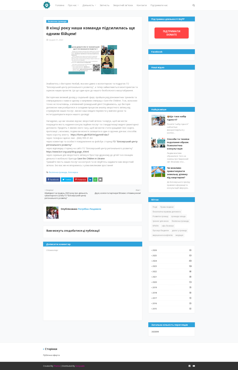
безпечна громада (58, 172)
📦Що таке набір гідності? (176, 118)
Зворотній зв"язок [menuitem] (123, 5)
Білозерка (73, 172)
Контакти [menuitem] (142, 5)
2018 (172, 292)
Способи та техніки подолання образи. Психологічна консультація (178, 144)
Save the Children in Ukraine (91, 158)
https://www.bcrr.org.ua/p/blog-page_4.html (67, 151)
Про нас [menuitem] (72, 5)
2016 (172, 303)
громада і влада (178, 216)
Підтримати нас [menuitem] (159, 5)
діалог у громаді (179, 230)
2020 (172, 282)
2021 (172, 276)
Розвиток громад (160, 216)
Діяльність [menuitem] (88, 5)
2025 (172, 255)
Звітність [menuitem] (104, 5)
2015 (172, 308)
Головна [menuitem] (59, 5)
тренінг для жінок (161, 221)
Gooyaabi (80, 366)
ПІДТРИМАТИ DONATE (171, 33)
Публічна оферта (51, 355)
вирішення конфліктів (162, 235)
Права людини (166, 207)
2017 (172, 298)
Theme (57, 366)
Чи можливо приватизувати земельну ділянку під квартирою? (177, 172)
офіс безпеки (168, 225)
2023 (172, 266)
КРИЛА (156, 225)
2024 (172, 260)
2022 (172, 271)
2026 (172, 250)
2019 (172, 287)
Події (155, 207)
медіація (179, 235)
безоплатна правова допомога (167, 211)
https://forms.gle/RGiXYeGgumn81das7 (90, 134)
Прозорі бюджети (161, 230)
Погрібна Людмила (89, 208)
